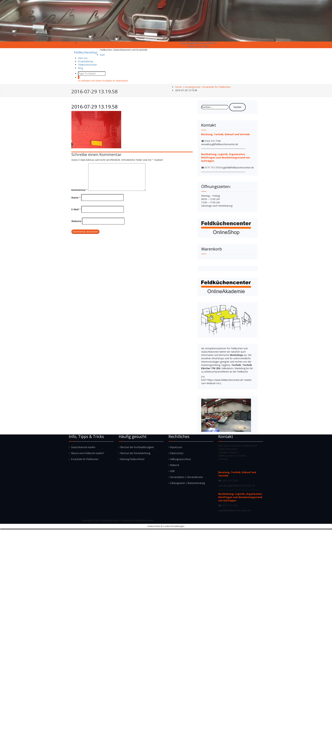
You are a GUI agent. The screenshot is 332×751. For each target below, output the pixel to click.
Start (102, 54)
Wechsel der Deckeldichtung (135, 453)
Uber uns (83, 58)
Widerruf (174, 465)
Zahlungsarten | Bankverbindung (187, 483)
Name (76, 197)
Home (178, 87)
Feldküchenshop (85, 52)
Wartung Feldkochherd (132, 459)
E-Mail (76, 209)
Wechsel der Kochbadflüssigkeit (137, 447)
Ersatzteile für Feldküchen (217, 87)
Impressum (176, 447)
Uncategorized (192, 87)
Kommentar (79, 189)
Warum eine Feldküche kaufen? (87, 453)
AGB (172, 471)
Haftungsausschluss (180, 459)
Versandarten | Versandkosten (186, 477)
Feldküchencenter (87, 64)
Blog (80, 68)
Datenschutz (176, 453)
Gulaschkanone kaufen (83, 447)
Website (76, 221)
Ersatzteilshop (85, 61)
